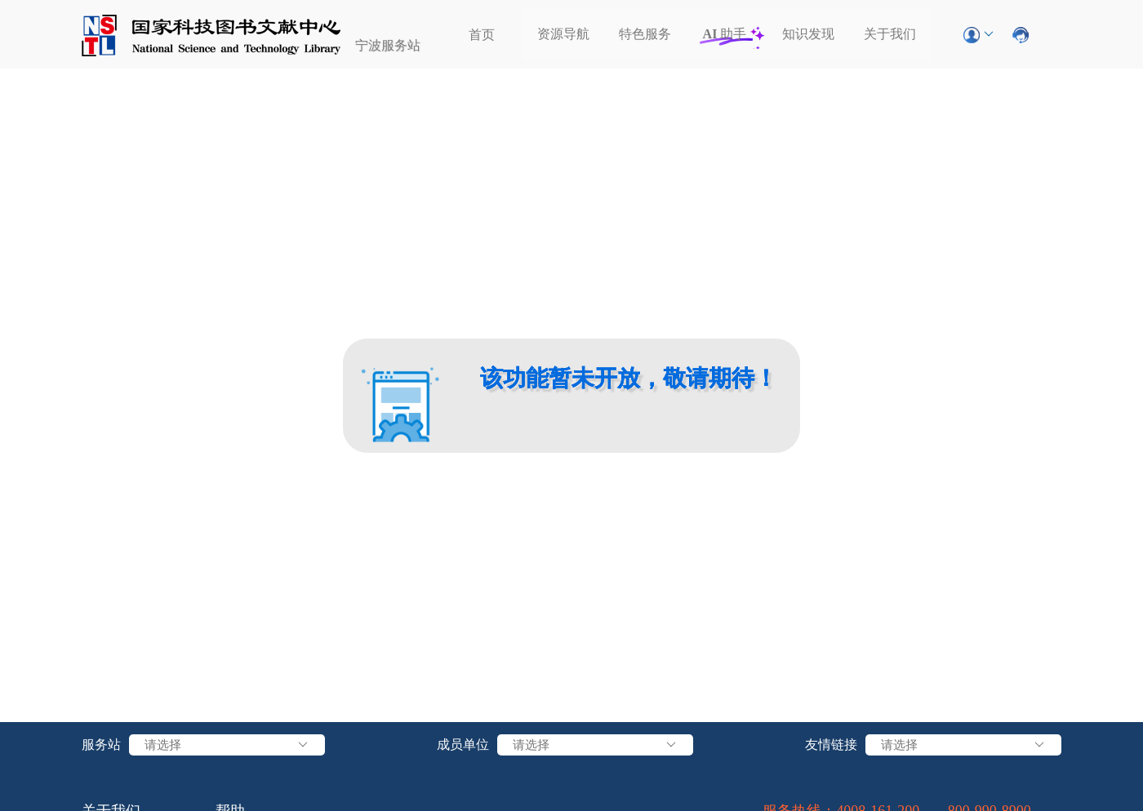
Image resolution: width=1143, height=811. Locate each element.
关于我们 (890, 34)
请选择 (227, 745)
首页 (482, 35)
